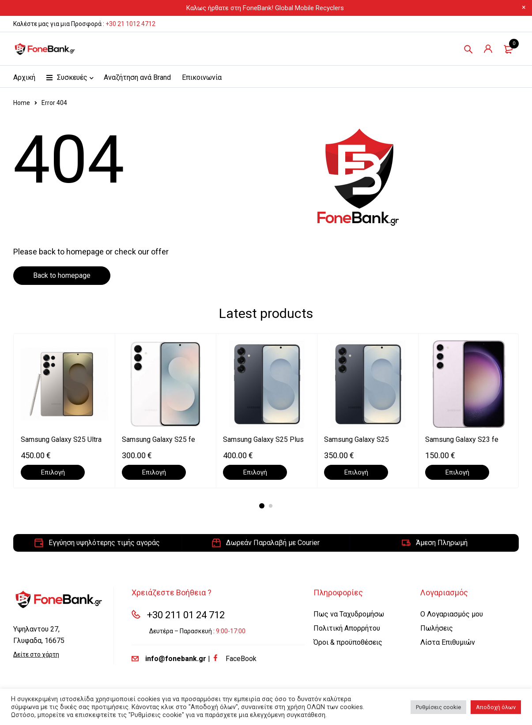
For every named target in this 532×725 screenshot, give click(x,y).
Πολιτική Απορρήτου (346, 628)
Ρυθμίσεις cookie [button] (438, 707)
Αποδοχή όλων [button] (496, 707)
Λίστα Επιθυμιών (447, 642)
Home (21, 102)
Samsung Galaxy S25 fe (158, 439)
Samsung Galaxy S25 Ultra (61, 439)
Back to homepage (62, 275)
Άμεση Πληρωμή (442, 542)
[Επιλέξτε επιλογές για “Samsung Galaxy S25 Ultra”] (53, 472)
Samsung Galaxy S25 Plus (263, 439)
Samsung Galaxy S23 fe (461, 439)
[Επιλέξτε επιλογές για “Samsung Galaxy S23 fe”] (457, 472)
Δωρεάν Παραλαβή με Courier (273, 542)
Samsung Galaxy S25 (356, 439)
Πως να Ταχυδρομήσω (348, 614)
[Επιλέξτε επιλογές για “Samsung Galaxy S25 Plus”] (255, 472)
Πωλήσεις (436, 628)
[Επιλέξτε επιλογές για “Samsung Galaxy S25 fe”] (154, 472)
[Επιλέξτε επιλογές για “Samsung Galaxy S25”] (356, 472)
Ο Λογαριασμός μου (451, 614)
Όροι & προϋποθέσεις (347, 642)
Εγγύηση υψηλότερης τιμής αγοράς (104, 542)
